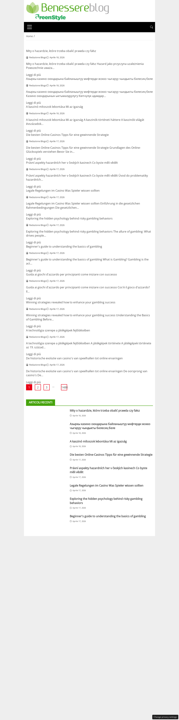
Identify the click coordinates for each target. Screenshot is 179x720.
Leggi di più (33, 75)
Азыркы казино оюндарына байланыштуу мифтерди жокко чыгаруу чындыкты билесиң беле (89, 79)
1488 (64, 387)
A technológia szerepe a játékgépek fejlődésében (58, 330)
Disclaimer (88, 539)
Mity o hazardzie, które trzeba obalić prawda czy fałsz (61, 51)
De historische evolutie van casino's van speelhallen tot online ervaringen (74, 358)
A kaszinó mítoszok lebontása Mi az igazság (54, 107)
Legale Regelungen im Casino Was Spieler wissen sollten (63, 190)
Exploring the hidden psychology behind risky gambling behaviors (69, 218)
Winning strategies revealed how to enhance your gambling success (70, 302)
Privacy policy (109, 539)
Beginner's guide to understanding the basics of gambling (64, 246)
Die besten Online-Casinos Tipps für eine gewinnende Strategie (67, 135)
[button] (151, 27)
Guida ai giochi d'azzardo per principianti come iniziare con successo (71, 274)
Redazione (68, 539)
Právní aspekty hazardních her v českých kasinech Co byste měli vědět (72, 163)
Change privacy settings (165, 716)
